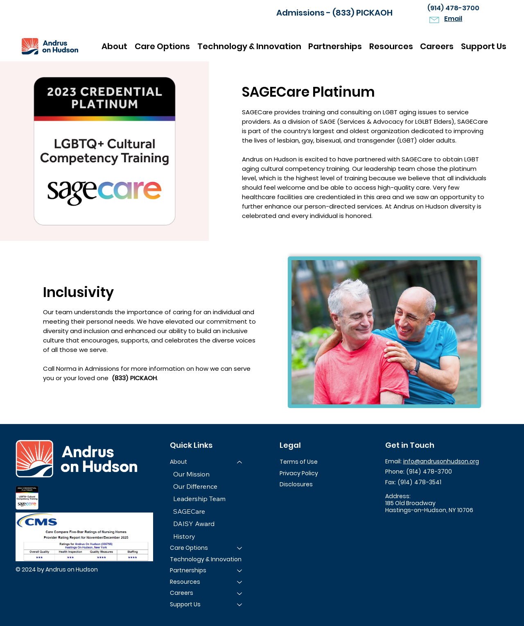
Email (453, 18)
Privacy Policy (299, 473)
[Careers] (240, 593)
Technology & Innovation (206, 559)
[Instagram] (407, 526)
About (178, 462)
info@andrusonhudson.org (441, 461)
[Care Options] (240, 548)
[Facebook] (391, 526)
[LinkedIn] (423, 526)
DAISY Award (194, 523)
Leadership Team (199, 499)
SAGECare (189, 511)
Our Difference (195, 486)
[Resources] (240, 582)
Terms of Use (299, 462)
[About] (240, 462)
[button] (391, 46)
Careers (181, 593)
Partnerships (188, 570)
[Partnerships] (240, 570)
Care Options (189, 548)
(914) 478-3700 (453, 8)
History (184, 536)
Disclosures (296, 484)
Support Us (185, 604)
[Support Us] (240, 604)
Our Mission (191, 474)
